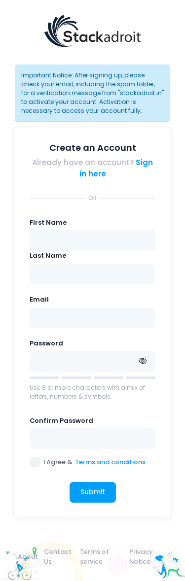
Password (46, 343)
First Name (48, 222)
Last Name (48, 255)
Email (39, 299)
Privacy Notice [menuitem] (141, 556)
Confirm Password (61, 420)
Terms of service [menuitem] (94, 556)
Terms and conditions (110, 462)
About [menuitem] (28, 556)
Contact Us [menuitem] (58, 556)
